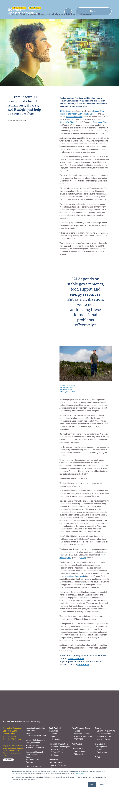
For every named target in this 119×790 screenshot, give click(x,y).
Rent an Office (9, 734)
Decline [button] (102, 784)
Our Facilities (79, 751)
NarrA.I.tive (77, 744)
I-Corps (77, 731)
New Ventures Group (81, 728)
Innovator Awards (104, 739)
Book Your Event (10, 731)
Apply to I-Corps (9, 736)
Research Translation (58, 744)
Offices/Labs (79, 754)
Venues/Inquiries (104, 734)
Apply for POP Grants (12, 739)
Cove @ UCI (77, 749)
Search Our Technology (12, 728)
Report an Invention (59, 749)
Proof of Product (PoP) (83, 736)
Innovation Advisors (82, 734)
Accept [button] (92, 784)
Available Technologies (60, 747)
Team (53, 736)
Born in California (104, 736)
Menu (93, 11)
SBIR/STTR (79, 739)
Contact (54, 734)
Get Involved (102, 752)
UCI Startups (56, 739)
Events (98, 728)
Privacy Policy (80, 773)
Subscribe (8, 760)
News (97, 757)
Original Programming (106, 731)
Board (99, 749)
